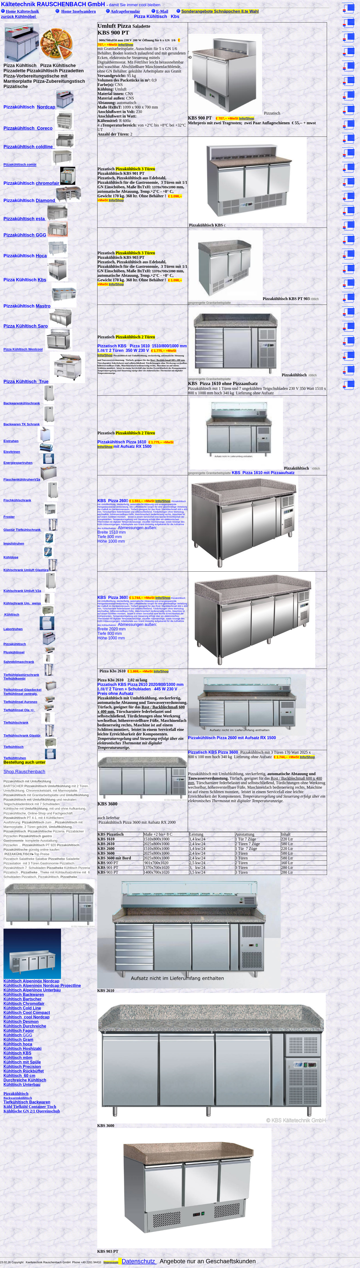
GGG (27, 1035)
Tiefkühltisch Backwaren (27, 1102)
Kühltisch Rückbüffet (24, 1071)
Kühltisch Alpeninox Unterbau (32, 990)
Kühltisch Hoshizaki (23, 1048)
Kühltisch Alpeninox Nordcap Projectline (42, 985)
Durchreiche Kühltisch (25, 1080)
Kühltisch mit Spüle (22, 1062)
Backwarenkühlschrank (22, 403)
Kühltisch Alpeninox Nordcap (31, 981)
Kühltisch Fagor (19, 1030)
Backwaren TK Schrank (22, 424)
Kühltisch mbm (18, 1057)
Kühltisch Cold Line (22, 1008)
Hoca (41, 255)
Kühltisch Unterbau (22, 1084)
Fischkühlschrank (17, 500)
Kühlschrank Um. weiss (22, 603)
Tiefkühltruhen (15, 758)
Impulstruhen (14, 543)
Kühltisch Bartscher (23, 999)
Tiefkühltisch (14, 747)
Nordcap (46, 107)
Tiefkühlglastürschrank (21, 675)
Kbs (42, 279)
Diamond (45, 200)
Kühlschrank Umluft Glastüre (26, 570)
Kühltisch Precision (22, 1066)
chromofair (47, 183)
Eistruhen (11, 441)
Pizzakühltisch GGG (25, 235)
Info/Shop (125, 45)
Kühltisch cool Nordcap (27, 1017)
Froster (9, 517)
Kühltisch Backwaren (24, 994)
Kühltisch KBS (17, 1053)
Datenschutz (139, 1261)
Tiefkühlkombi (15, 678)
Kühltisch (11, 614)
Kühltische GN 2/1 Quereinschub (32, 1111)
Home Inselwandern (78, 11)
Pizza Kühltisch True (26, 381)
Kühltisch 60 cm (19, 1075)
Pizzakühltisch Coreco (28, 128)
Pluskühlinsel (14, 652)
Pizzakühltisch (15, 644)
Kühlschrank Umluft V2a (22, 591)
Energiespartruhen (18, 463)
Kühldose (11, 557)
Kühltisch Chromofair (24, 1003)
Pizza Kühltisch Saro (26, 326)
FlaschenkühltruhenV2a (22, 479)
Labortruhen (13, 629)
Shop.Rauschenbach (24, 771)
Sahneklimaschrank (19, 662)
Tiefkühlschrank (16, 722)
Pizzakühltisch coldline (28, 146)
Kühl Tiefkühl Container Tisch (30, 1106)
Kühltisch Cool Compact (27, 1012)
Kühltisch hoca (18, 1044)
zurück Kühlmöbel (19, 17)
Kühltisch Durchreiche (25, 1026)
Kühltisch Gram (18, 1039)
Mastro (43, 306)
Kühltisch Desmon (21, 1021)
